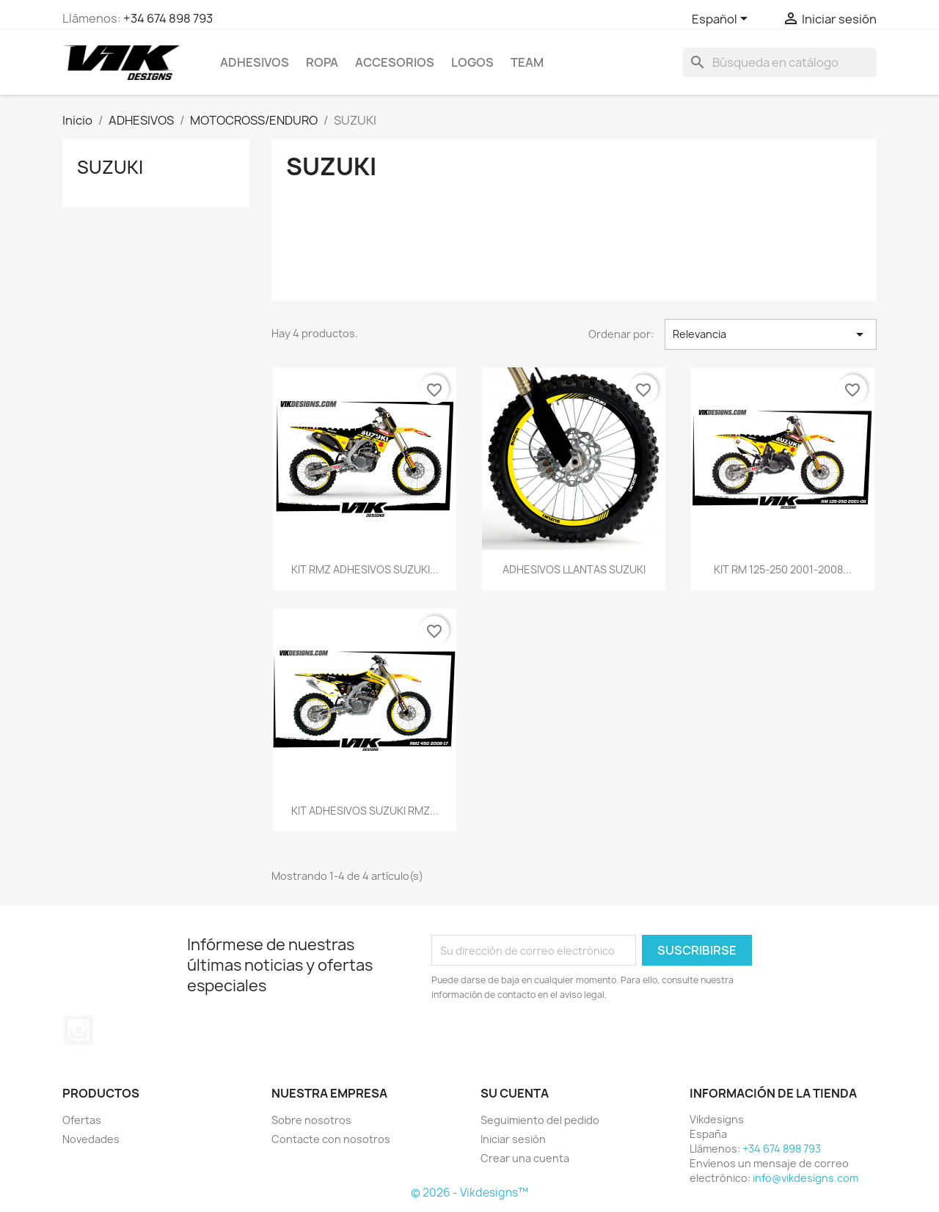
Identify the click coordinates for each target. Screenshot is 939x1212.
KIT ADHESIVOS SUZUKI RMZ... (365, 811)
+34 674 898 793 (168, 18)
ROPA (322, 62)
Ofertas (81, 1120)
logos (472, 62)
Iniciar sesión (513, 1139)
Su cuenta (515, 1093)
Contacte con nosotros (330, 1139)
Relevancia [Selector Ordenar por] (771, 334)
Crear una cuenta (525, 1158)
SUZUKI (110, 167)
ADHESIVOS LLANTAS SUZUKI (574, 569)
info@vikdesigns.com (805, 1178)
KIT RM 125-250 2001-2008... (783, 569)
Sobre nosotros (311, 1120)
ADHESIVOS (254, 62)
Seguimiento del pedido (540, 1120)
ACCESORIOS (394, 62)
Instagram (78, 1030)
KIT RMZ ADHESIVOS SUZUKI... (365, 569)
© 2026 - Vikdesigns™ (469, 1192)
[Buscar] (780, 62)
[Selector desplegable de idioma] (722, 20)
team (527, 62)
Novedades (91, 1139)
